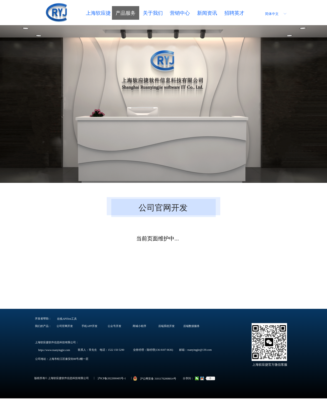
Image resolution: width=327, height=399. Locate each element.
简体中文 (272, 14)
